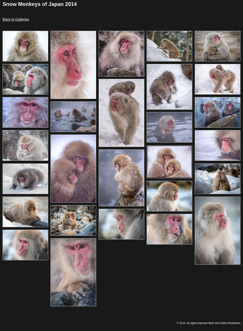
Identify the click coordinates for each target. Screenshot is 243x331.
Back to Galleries (16, 19)
